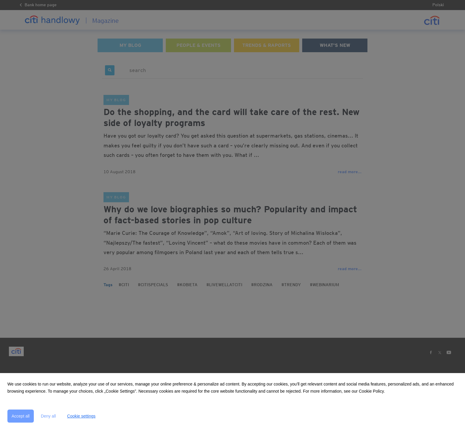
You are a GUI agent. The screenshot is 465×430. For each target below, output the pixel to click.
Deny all (48, 416)
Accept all (21, 416)
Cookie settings (81, 416)
